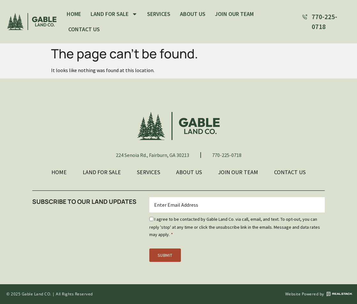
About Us (192, 14)
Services (158, 14)
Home (74, 14)
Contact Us (84, 29)
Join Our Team (234, 14)
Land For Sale (114, 14)
